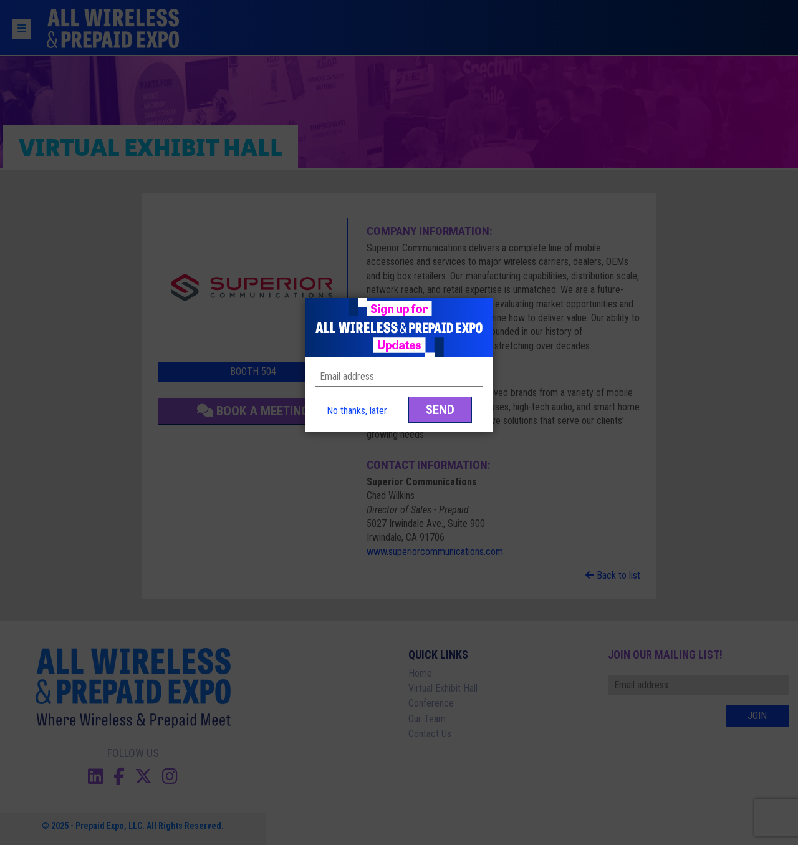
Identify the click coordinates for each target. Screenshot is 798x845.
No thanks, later (357, 411)
